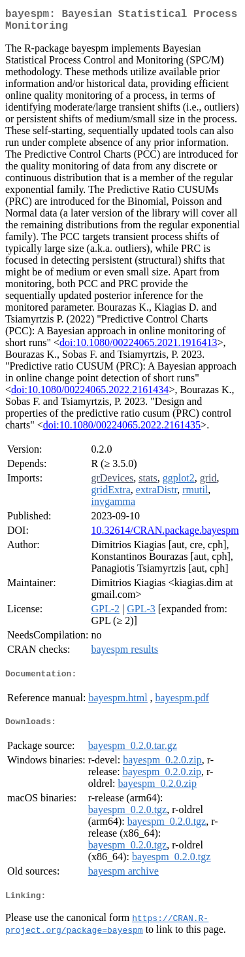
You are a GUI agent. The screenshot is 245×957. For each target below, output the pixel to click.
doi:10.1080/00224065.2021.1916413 (138, 347)
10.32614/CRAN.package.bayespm (164, 535)
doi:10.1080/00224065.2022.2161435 (122, 430)
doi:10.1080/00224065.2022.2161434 (90, 394)
